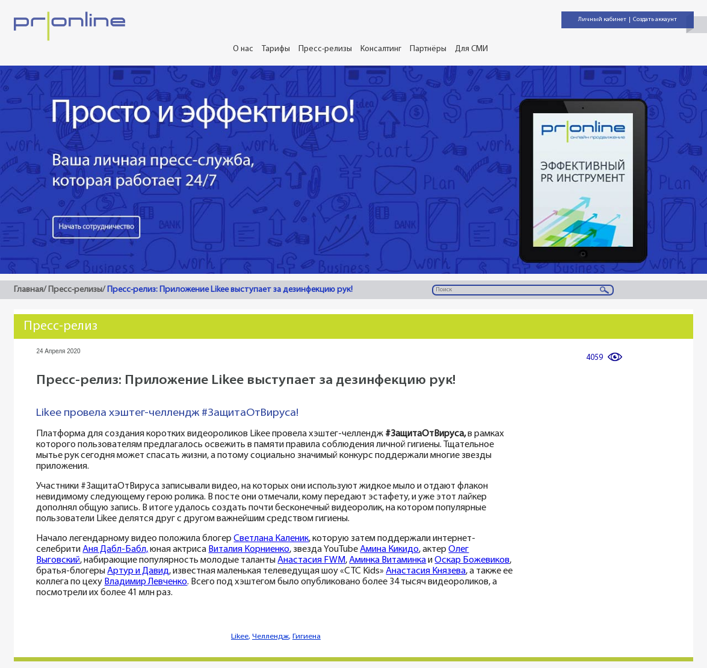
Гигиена (306, 636)
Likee (240, 636)
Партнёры (428, 49)
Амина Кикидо (389, 549)
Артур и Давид (138, 571)
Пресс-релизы (325, 49)
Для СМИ (471, 49)
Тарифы (276, 49)
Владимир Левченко (145, 582)
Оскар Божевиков (472, 560)
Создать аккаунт (655, 19)
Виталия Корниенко (248, 549)
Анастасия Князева (426, 571)
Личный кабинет (602, 19)
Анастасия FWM (311, 560)
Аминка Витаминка (387, 560)
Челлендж (270, 636)
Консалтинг (380, 49)
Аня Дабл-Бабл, (115, 549)
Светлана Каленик (271, 538)
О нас (243, 49)
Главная (28, 290)
